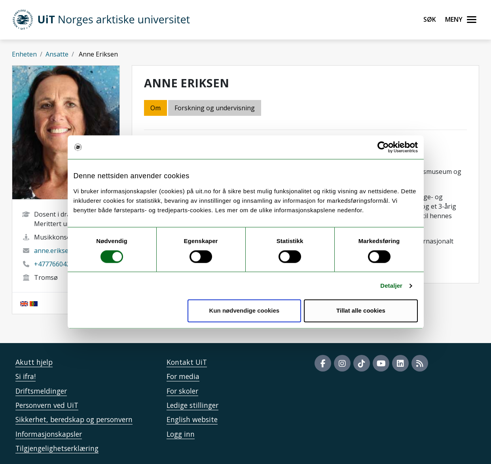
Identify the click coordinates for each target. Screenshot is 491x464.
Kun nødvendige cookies (244, 310)
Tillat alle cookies (360, 310)
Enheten (24, 54)
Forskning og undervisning (214, 108)
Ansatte (56, 54)
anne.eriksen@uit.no (64, 250)
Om (155, 108)
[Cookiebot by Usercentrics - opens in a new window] (383, 147)
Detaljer (391, 285)
